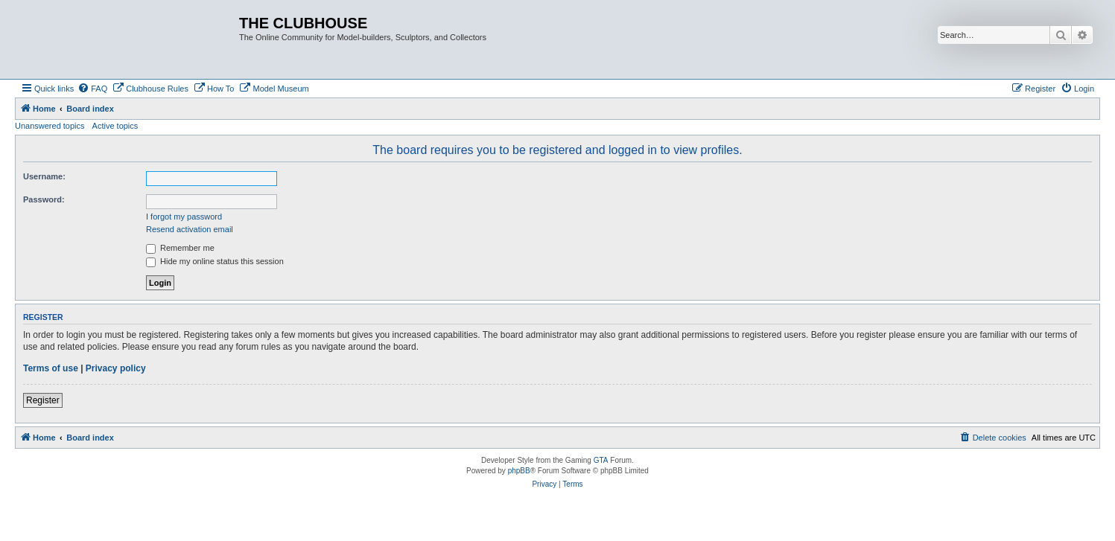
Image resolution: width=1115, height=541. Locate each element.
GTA (601, 460)
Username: (44, 176)
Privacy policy (116, 368)
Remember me (180, 247)
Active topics (115, 125)
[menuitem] (92, 88)
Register (43, 400)
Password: (44, 199)
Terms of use (50, 368)
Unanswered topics (50, 125)
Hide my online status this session (215, 261)
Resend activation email (189, 229)
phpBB (519, 471)
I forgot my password (184, 216)
